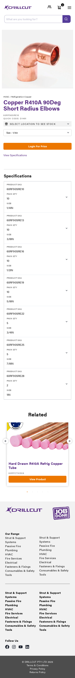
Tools (8, 575)
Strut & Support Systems (15, 540)
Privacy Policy (37, 668)
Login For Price (37, 146)
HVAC (9, 554)
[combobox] (37, 19)
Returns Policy (37, 672)
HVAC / (7, 96)
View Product (38, 479)
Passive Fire (13, 546)
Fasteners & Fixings (18, 567)
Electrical (11, 562)
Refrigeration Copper (21, 96)
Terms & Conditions (38, 665)
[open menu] (67, 7)
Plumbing (11, 550)
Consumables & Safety (19, 571)
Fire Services (13, 558)
